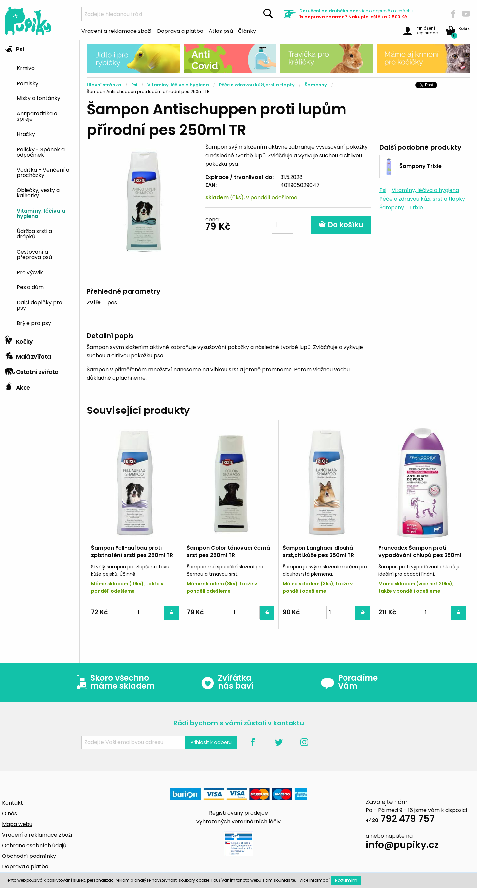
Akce (17, 386)
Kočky (19, 340)
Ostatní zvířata (32, 370)
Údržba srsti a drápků (34, 233)
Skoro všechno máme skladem (114, 682)
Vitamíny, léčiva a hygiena (41, 213)
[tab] (40, 186)
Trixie (416, 207)
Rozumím (346, 880)
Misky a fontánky (38, 98)
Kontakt (12, 803)
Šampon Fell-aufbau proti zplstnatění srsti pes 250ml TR (132, 551)
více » (386, 11)
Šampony (316, 85)
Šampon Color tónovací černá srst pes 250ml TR (228, 551)
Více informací (314, 880)
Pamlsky (27, 83)
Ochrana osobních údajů (34, 845)
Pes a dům (30, 287)
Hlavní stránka (104, 85)
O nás (9, 813)
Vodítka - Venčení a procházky (43, 172)
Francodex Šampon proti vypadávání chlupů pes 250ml (419, 551)
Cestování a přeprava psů (34, 254)
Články (247, 30)
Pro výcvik (30, 272)
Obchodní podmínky (29, 856)
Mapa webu (17, 824)
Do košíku (341, 225)
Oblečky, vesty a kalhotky (38, 192)
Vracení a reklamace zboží (116, 30)
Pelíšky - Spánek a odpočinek (41, 152)
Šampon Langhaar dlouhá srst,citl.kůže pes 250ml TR (318, 551)
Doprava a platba (180, 30)
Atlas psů (221, 30)
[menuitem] (46, 67)
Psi (14, 47)
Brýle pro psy (34, 322)
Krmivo (26, 67)
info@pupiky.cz (402, 845)
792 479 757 (400, 819)
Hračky (26, 133)
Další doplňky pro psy (39, 305)
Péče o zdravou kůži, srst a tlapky (257, 85)
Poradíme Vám (349, 682)
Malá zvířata (28, 355)
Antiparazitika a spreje (37, 116)
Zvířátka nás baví (227, 682)
